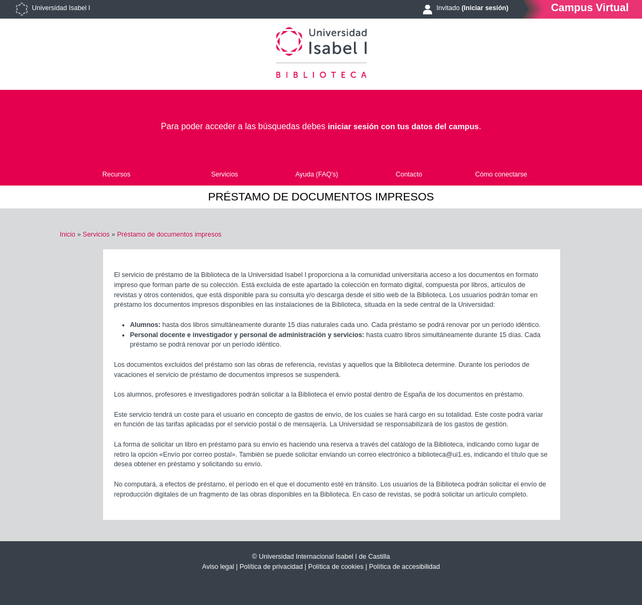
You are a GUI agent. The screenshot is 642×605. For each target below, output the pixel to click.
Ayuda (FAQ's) (317, 174)
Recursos (117, 174)
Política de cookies (336, 566)
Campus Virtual (590, 7)
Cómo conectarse (501, 174)
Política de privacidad (271, 566)
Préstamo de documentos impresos (169, 234)
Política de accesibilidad (404, 566)
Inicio (67, 234)
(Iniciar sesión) (484, 8)
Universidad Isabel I (61, 8)
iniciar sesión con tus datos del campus (403, 126)
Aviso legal (218, 566)
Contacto (408, 174)
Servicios (224, 174)
